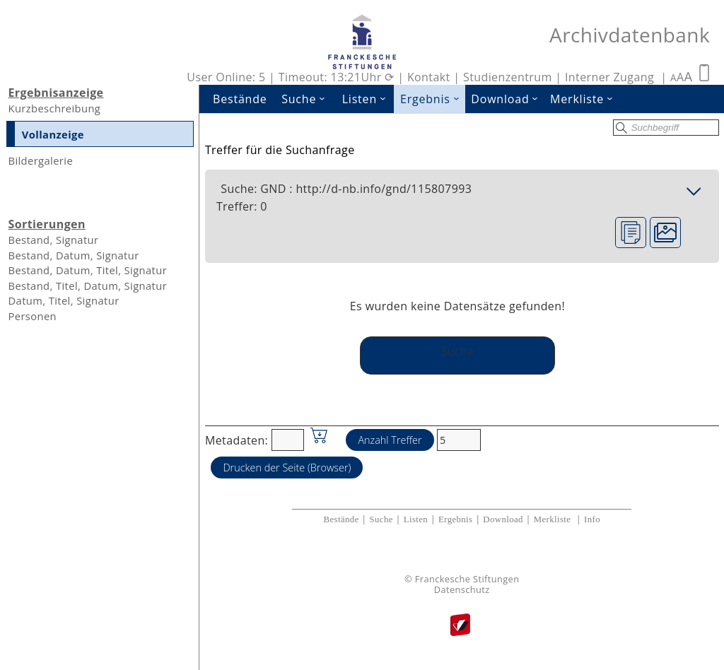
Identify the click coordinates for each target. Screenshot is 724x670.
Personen (32, 316)
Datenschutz (462, 589)
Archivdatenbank (629, 34)
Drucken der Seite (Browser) (287, 467)
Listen (368, 99)
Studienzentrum (507, 77)
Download (507, 99)
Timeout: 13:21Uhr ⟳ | (343, 77)
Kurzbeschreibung (54, 108)
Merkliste (584, 99)
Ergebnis (432, 99)
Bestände (240, 99)
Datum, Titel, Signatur (63, 300)
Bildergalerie (40, 160)
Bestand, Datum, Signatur (73, 255)
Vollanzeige (53, 134)
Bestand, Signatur (53, 240)
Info (592, 519)
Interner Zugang (609, 77)
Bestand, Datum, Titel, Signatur (87, 270)
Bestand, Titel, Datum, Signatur (87, 285)
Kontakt (428, 77)
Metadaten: (236, 439)
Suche (307, 99)
